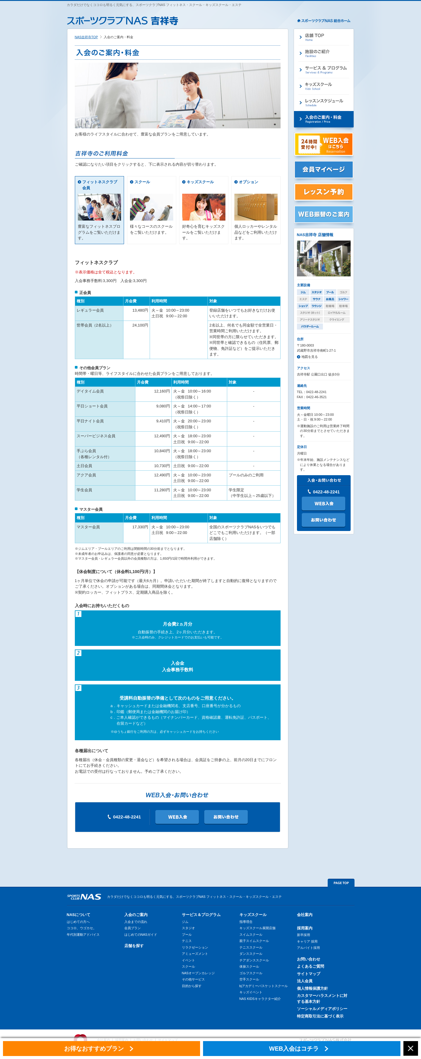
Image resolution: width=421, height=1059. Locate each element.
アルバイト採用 (308, 947)
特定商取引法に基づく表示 (320, 1016)
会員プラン (132, 928)
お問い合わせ (308, 959)
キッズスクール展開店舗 (257, 928)
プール (187, 934)
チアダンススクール (254, 960)
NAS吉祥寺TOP (86, 37)
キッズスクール (200, 182)
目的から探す (192, 986)
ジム (185, 921)
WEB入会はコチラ (294, 1048)
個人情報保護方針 (312, 988)
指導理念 (246, 921)
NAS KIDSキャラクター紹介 (260, 998)
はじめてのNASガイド (140, 934)
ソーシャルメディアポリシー (322, 1008)
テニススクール (250, 947)
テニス (187, 941)
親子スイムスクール (254, 941)
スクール (142, 182)
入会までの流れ (135, 921)
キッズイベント (250, 992)
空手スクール (249, 979)
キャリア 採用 (307, 941)
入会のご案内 (136, 914)
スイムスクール (250, 934)
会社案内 (304, 914)
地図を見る (309, 356)
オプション (248, 182)
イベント (188, 960)
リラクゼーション (195, 947)
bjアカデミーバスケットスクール (263, 986)
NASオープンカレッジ (198, 973)
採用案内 (304, 928)
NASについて (78, 914)
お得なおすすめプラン (94, 1048)
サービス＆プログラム (201, 914)
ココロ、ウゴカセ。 (81, 928)
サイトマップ (308, 974)
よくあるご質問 (310, 966)
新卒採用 (303, 935)
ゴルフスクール (250, 973)
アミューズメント (195, 953)
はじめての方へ (78, 921)
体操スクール (249, 966)
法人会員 (304, 981)
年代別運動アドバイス (83, 934)
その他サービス (193, 979)
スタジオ (188, 928)
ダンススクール (250, 953)
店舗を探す (134, 945)
